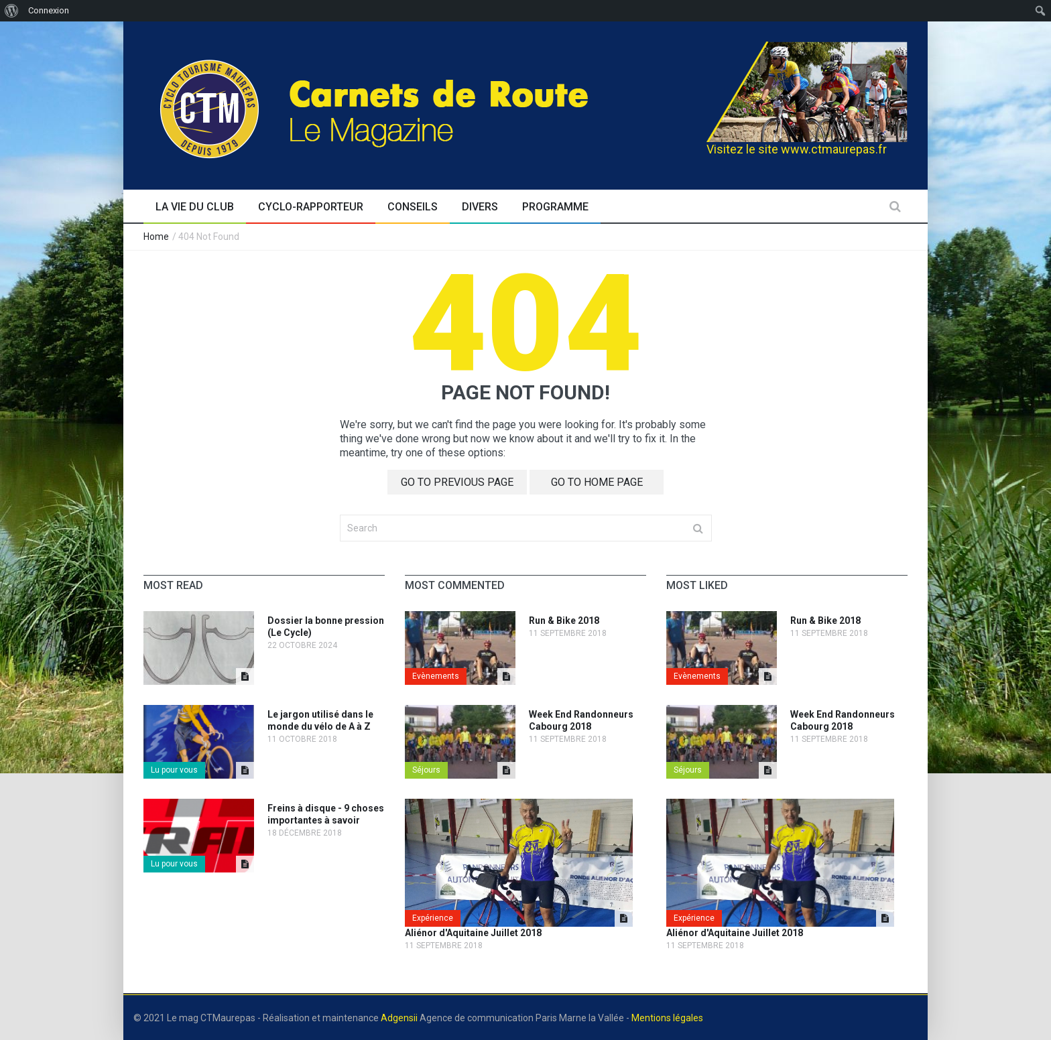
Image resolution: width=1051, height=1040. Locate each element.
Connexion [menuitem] (48, 10)
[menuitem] (11, 10)
